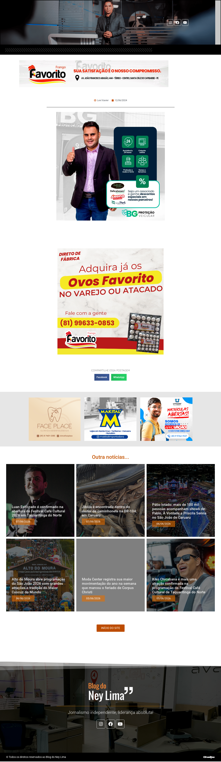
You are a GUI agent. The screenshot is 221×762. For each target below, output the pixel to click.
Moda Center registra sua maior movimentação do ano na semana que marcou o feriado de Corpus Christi (109, 585)
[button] (101, 377)
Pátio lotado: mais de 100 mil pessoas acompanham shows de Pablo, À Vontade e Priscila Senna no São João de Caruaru (179, 510)
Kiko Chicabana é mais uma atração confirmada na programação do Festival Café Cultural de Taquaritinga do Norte (178, 585)
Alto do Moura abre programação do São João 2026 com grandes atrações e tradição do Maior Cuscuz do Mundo (38, 585)
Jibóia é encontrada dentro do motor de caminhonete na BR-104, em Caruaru (109, 511)
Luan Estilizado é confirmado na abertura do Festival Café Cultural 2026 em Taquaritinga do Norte (38, 511)
